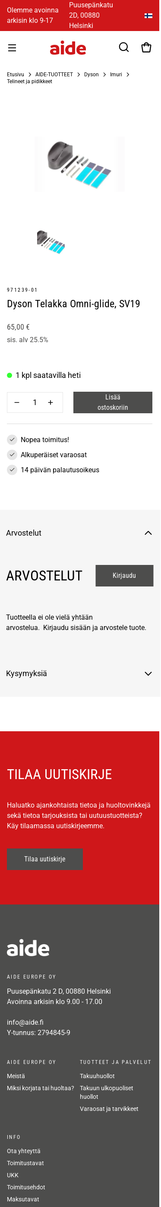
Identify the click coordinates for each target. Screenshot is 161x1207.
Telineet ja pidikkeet (29, 81)
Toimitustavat (25, 1163)
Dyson (91, 75)
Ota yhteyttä (24, 1151)
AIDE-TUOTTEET (54, 75)
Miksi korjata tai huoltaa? (40, 1088)
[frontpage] (79, 947)
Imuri (116, 75)
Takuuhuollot (97, 1076)
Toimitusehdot (26, 1187)
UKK (13, 1175)
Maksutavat (23, 1199)
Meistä (16, 1076)
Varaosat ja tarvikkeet (109, 1108)
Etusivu (15, 75)
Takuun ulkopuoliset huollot (106, 1092)
